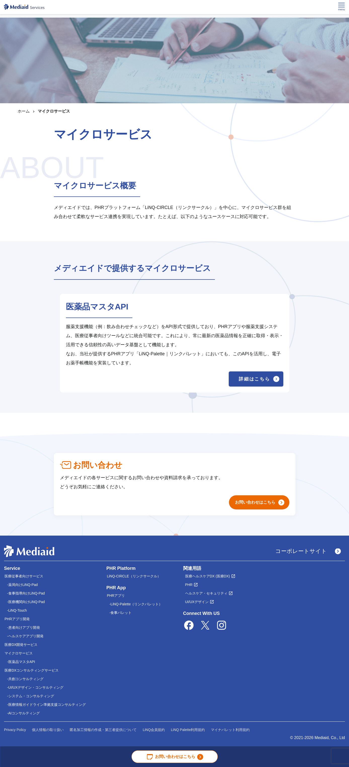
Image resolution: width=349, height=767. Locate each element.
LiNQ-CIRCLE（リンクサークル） (134, 576)
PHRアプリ (116, 596)
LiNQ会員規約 (154, 730)
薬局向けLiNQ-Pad (23, 585)
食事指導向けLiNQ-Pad (26, 593)
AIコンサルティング (24, 713)
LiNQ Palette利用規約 (188, 730)
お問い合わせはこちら (175, 757)
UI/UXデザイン (197, 602)
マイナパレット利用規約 (230, 730)
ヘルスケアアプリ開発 (26, 636)
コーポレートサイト (308, 551)
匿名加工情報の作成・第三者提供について (103, 730)
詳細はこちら (259, 379)
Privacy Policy (15, 730)
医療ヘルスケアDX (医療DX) (207, 576)
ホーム (24, 111)
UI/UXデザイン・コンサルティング (35, 687)
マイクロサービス (19, 653)
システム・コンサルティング (31, 696)
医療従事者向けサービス (24, 576)
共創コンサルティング (26, 679)
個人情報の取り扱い (48, 730)
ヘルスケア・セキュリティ (206, 593)
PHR (189, 585)
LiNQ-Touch (17, 610)
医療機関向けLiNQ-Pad (26, 602)
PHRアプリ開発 (17, 619)
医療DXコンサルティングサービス (32, 670)
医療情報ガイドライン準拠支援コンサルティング (47, 705)
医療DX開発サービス (21, 645)
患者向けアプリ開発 (24, 627)
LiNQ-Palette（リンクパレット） (136, 604)
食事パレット (121, 613)
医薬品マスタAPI (21, 662)
